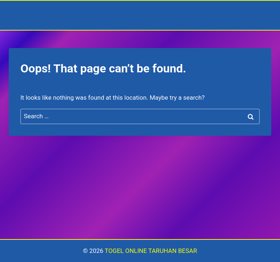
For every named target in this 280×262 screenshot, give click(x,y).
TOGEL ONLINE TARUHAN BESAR (151, 250)
